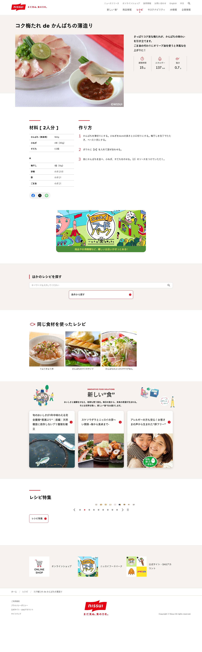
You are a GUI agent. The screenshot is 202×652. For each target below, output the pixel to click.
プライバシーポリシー (19, 638)
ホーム (14, 624)
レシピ (139, 9)
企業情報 (186, 9)
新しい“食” (112, 9)
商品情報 (127, 9)
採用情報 (147, 3)
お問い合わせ (160, 3)
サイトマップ (16, 646)
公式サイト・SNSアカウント (22, 642)
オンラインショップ (131, 3)
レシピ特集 (37, 550)
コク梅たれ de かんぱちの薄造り (47, 624)
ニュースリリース (111, 3)
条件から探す (78, 294)
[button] (74, 542)
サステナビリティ (156, 9)
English (173, 3)
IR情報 (173, 9)
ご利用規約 (15, 634)
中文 (182, 3)
